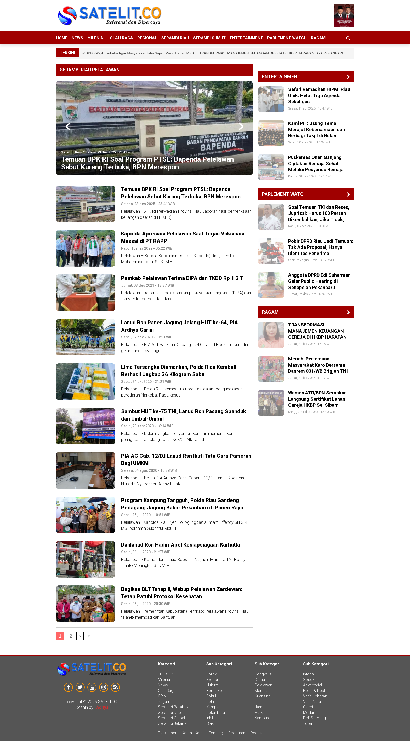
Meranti (261, 690)
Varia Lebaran (315, 696)
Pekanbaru (215, 712)
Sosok (308, 679)
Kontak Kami (192, 733)
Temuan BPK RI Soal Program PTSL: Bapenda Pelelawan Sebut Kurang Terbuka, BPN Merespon (147, 163)
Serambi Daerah (172, 712)
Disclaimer (168, 733)
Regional (147, 38)
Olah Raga (121, 38)
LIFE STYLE (168, 674)
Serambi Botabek (173, 707)
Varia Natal (312, 701)
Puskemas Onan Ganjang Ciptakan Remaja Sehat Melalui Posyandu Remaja (316, 163)
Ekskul (260, 712)
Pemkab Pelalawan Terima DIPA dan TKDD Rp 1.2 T (182, 278)
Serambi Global (171, 718)
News (77, 38)
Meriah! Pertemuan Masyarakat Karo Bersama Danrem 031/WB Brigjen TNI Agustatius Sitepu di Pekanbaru (318, 371)
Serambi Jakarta (172, 723)
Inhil (209, 718)
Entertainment (246, 38)
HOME (61, 38)
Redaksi (257, 733)
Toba (307, 723)
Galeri (308, 707)
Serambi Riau (175, 38)
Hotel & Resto (315, 690)
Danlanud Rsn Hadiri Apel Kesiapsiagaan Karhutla (180, 545)
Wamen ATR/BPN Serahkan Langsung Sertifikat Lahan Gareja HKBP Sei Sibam (317, 399)
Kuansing (263, 696)
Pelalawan (263, 685)
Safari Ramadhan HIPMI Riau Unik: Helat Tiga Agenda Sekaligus (319, 95)
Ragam (318, 38)
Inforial (309, 674)
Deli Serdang (314, 718)
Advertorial (312, 685)
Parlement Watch (287, 38)
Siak (210, 723)
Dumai (260, 679)
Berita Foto (216, 690)
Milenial (96, 38)
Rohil (210, 701)
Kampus (262, 718)
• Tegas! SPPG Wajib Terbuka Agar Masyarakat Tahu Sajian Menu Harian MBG (135, 53)
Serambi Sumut (209, 38)
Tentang (216, 733)
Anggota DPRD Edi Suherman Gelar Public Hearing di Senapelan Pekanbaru (319, 281)
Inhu (258, 701)
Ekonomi (213, 679)
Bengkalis (263, 674)
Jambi (260, 707)
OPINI (162, 696)
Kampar (213, 707)
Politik (211, 674)
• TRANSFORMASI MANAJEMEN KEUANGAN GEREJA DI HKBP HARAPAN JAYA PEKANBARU (273, 53)
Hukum (212, 685)
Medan (309, 712)
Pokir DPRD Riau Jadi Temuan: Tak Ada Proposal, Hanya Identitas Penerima (320, 247)
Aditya (102, 707)
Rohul (211, 696)
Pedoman (236, 733)
